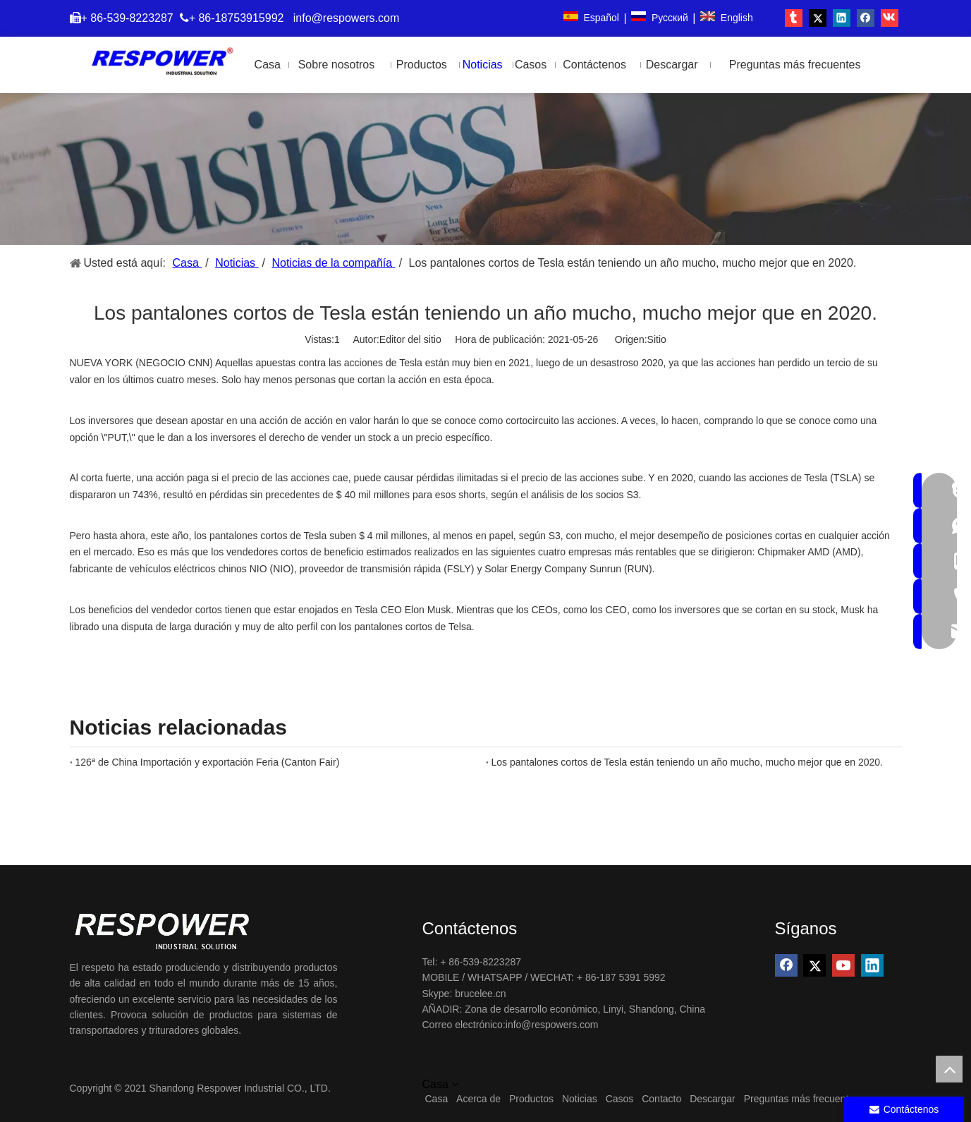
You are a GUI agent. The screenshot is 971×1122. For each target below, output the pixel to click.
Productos (531, 1098)
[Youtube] (843, 965)
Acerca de (478, 1098)
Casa (436, 1098)
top (949, 1069)
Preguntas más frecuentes (801, 1098)
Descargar (712, 1098)
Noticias (579, 1098)
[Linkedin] (872, 965)
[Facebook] (786, 965)
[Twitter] (814, 965)
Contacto (661, 1098)
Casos (620, 1098)
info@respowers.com (346, 18)
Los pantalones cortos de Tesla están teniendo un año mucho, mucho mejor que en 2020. (687, 762)
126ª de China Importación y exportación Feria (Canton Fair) (207, 762)
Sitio (656, 339)
